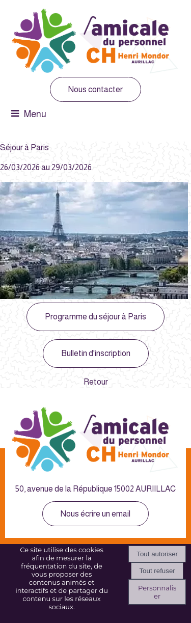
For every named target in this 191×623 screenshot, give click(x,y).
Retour (96, 381)
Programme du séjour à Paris (95, 316)
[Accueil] (96, 42)
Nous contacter (95, 89)
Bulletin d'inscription (95, 353)
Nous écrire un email (95, 513)
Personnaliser (157, 592)
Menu (35, 114)
